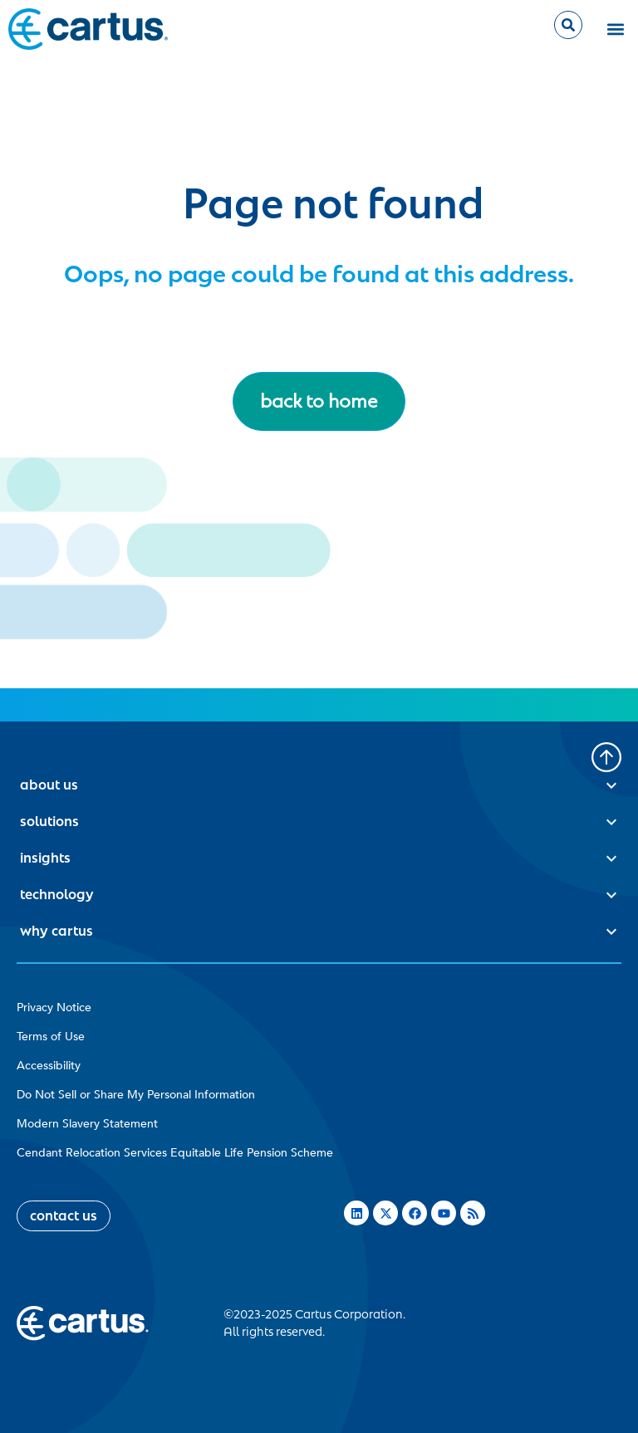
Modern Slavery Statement (87, 1124)
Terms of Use (51, 1036)
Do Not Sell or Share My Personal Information (136, 1095)
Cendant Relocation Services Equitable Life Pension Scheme (175, 1153)
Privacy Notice (54, 1007)
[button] (616, 29)
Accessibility (49, 1066)
